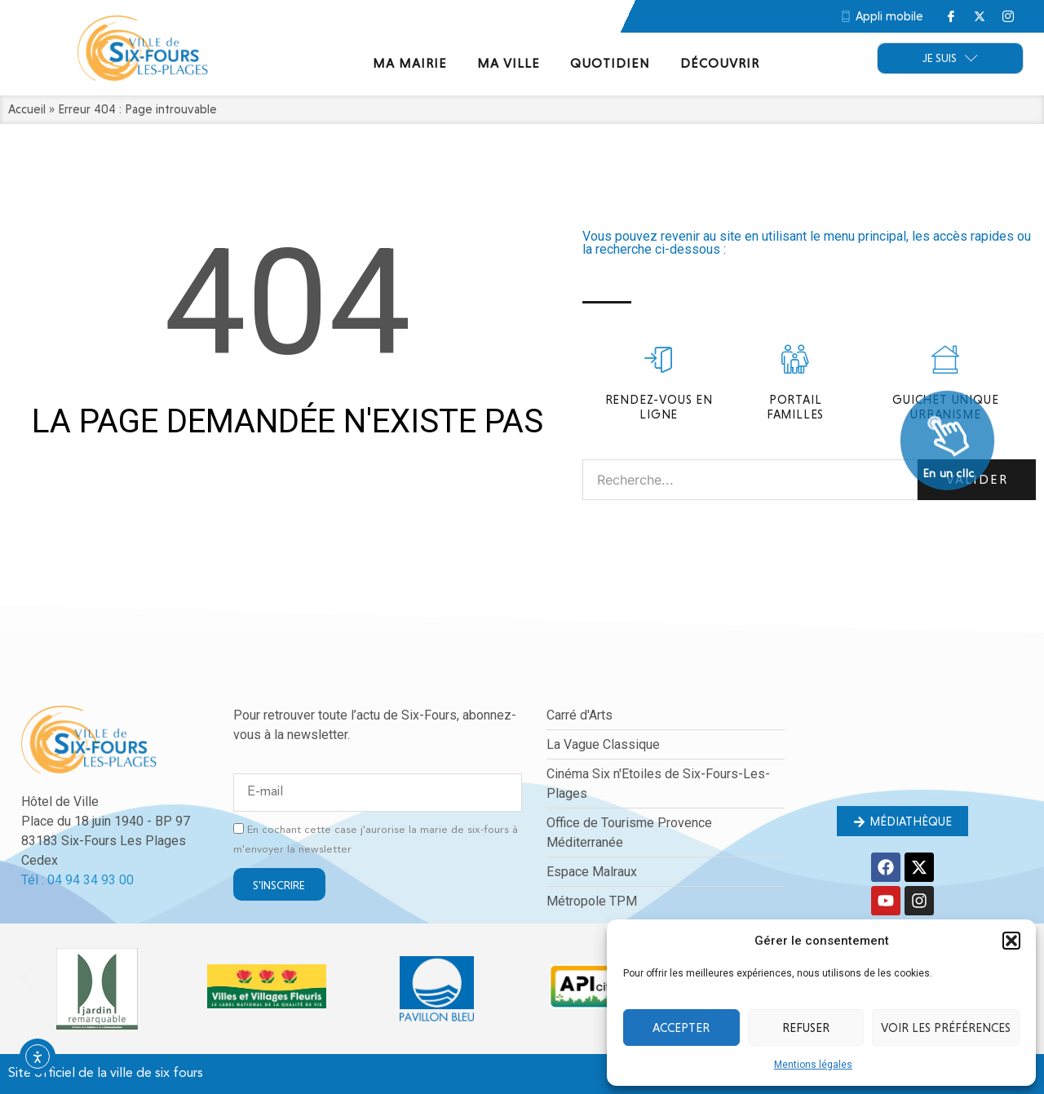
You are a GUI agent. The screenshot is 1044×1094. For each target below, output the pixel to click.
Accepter (681, 1028)
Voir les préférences (946, 1028)
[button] (1011, 940)
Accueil (27, 109)
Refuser (805, 1028)
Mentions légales (813, 1064)
